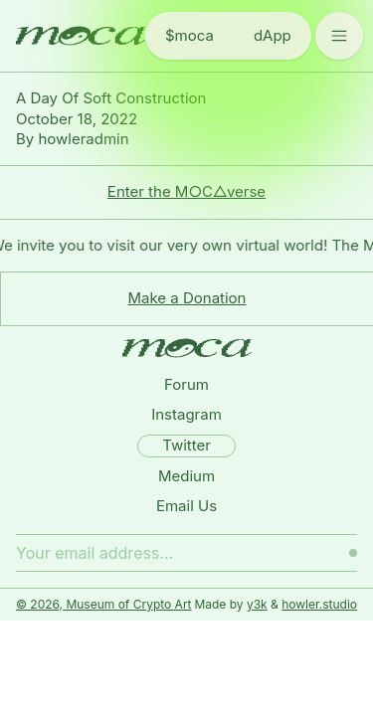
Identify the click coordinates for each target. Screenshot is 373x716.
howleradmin (83, 138)
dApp (272, 35)
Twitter (186, 445)
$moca (189, 35)
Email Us (186, 505)
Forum (186, 384)
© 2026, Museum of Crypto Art (104, 604)
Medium (186, 475)
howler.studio (319, 604)
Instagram (186, 414)
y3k (257, 604)
